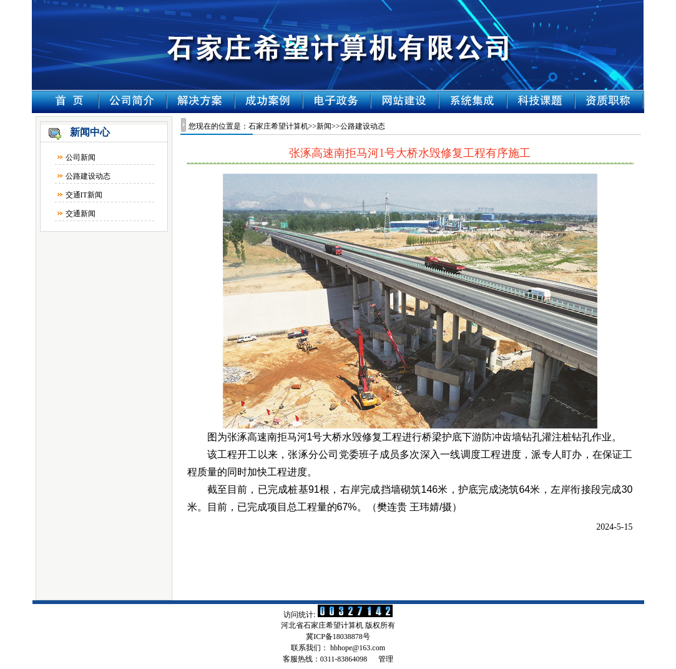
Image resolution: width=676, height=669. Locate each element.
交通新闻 (81, 213)
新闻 (323, 126)
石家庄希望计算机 (278, 126)
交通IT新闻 (84, 195)
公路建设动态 (88, 176)
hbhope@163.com (357, 647)
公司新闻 (81, 157)
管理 (385, 659)
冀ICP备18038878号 (338, 636)
